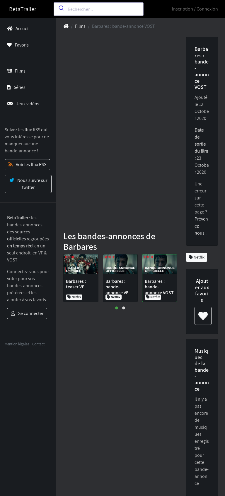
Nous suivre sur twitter (28, 183)
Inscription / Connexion (195, 9)
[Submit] (61, 7)
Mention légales (17, 344)
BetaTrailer (22, 9)
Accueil (17, 28)
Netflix (196, 257)
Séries (15, 87)
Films (15, 71)
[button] (116, 308)
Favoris (17, 45)
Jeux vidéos (22, 104)
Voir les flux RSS (27, 164)
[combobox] (99, 9)
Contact (38, 344)
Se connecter (27, 313)
